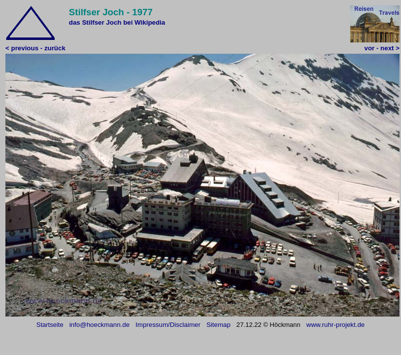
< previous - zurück (35, 48)
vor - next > (382, 48)
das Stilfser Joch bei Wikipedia (117, 22)
